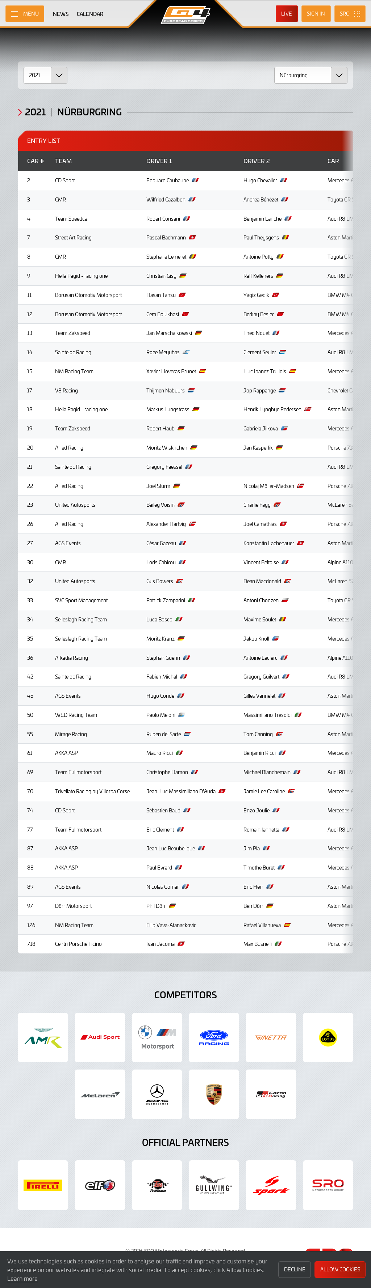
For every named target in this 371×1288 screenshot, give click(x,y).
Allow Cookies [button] (340, 1269)
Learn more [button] (22, 1278)
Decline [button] (294, 1269)
